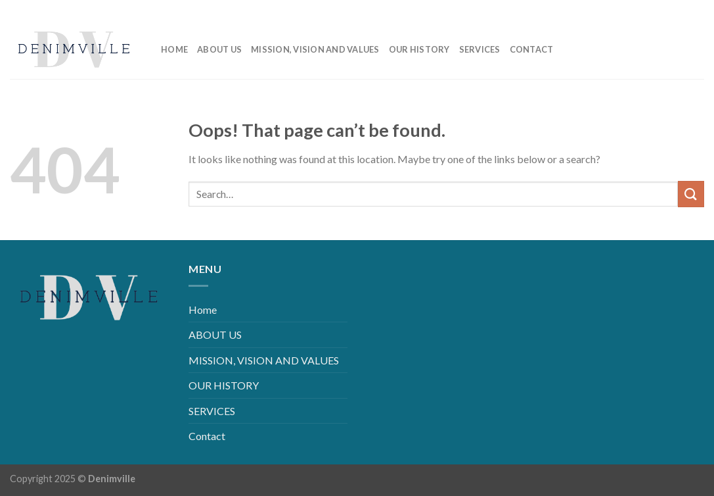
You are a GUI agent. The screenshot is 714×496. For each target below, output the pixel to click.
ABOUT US (219, 49)
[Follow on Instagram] (651, 9)
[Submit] (691, 194)
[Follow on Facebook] (630, 9)
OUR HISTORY (419, 49)
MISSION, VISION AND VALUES (315, 49)
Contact (532, 49)
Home (174, 49)
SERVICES (480, 49)
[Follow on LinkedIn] (672, 9)
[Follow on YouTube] (693, 9)
